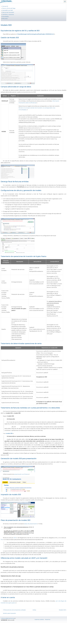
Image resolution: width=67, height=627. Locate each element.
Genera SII (5, 6)
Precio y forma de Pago (8, 8)
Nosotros (47, 619)
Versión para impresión (9, 613)
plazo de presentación (31, 523)
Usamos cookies (39, 619)
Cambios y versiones (8, 14)
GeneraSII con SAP (7, 10)
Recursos (5, 18)
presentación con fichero (22, 474)
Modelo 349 (62, 610)
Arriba (34, 610)
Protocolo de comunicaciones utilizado (14, 610)
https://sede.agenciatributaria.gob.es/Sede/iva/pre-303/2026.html (36, 34)
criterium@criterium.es (8, 618)
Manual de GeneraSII (8, 12)
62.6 (15, 537)
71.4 (2, 539)
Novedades (5, 16)
